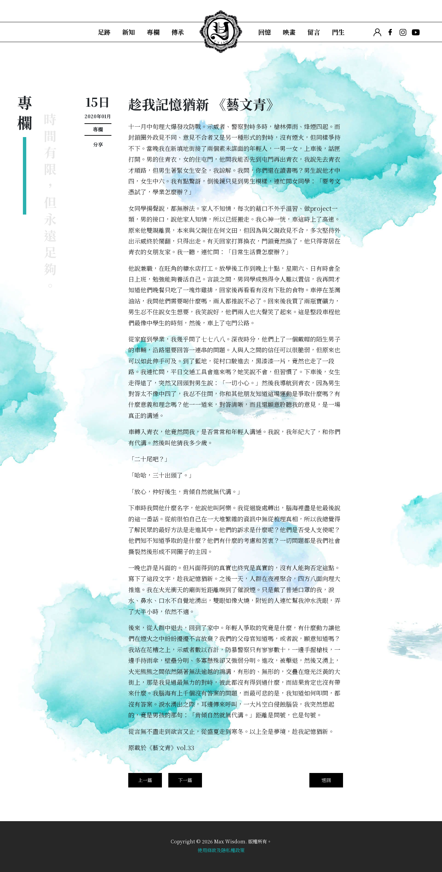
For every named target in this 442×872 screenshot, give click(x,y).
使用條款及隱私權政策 (221, 850)
